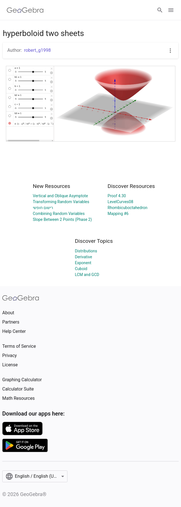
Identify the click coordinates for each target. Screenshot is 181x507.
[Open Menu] (171, 10)
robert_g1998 (37, 50)
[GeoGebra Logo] (25, 10)
